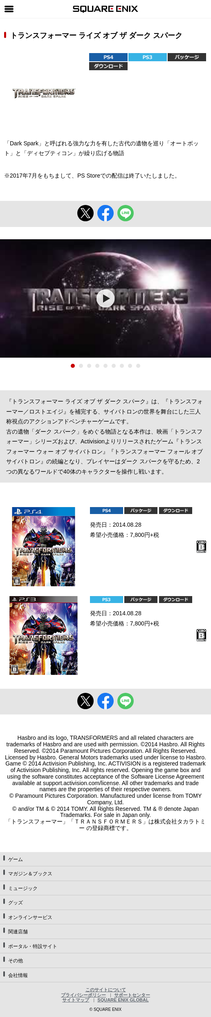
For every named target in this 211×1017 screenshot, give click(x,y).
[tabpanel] (105, 298)
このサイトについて (105, 989)
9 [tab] (138, 366)
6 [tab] (114, 366)
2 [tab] (81, 366)
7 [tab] (122, 366)
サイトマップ (75, 999)
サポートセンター (132, 995)
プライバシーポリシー (83, 995)
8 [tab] (130, 366)
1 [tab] (73, 366)
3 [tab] (89, 366)
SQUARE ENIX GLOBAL (122, 999)
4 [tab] (97, 366)
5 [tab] (105, 366)
